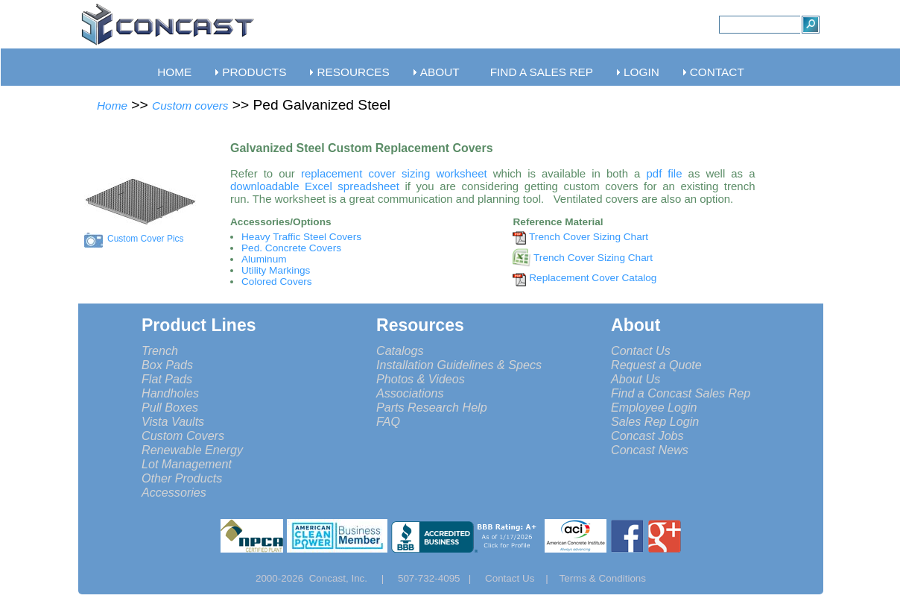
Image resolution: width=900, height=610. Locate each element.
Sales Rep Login (655, 421)
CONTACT (717, 72)
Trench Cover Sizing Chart (588, 236)
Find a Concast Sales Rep (680, 393)
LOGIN (641, 72)
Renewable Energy (192, 449)
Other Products (182, 478)
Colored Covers (276, 281)
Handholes (170, 393)
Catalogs (400, 350)
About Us (635, 379)
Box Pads (167, 364)
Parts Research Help (431, 407)
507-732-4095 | (440, 578)
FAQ (388, 421)
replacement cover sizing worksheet (394, 173)
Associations (409, 393)
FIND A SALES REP (541, 72)
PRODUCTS (254, 72)
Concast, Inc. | (350, 578)
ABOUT (440, 72)
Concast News (649, 449)
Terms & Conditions (603, 578)
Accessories (174, 492)
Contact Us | (522, 578)
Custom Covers (183, 435)
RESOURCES (353, 72)
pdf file (664, 173)
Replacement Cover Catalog (592, 277)
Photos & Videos (420, 379)
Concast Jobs (647, 435)
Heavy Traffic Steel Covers (301, 236)
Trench (160, 350)
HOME (174, 72)
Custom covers (190, 105)
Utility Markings (275, 270)
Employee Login (654, 407)
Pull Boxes (170, 407)
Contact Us (641, 350)
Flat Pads (167, 379)
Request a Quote (656, 364)
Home (112, 105)
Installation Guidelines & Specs (459, 364)
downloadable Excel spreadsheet (314, 186)
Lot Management (187, 464)
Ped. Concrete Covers (291, 248)
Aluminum (264, 259)
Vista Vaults (173, 421)
